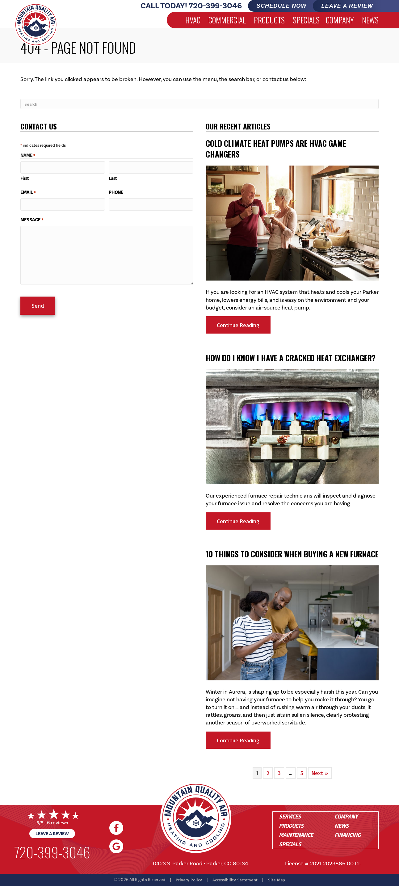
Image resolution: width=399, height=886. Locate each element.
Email (28, 192)
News (370, 20)
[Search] (199, 104)
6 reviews (57, 823)
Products (269, 20)
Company (340, 20)
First (24, 178)
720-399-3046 (215, 6)
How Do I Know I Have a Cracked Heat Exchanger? (291, 357)
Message (31, 219)
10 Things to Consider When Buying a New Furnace (292, 554)
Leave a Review (52, 833)
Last (113, 178)
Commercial (227, 20)
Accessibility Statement (235, 879)
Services (290, 816)
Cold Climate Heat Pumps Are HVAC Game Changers (276, 148)
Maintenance (296, 834)
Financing (347, 834)
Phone (116, 192)
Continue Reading (244, 324)
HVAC (192, 20)
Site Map (276, 879)
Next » (320, 772)
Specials (306, 20)
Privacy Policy (189, 879)
